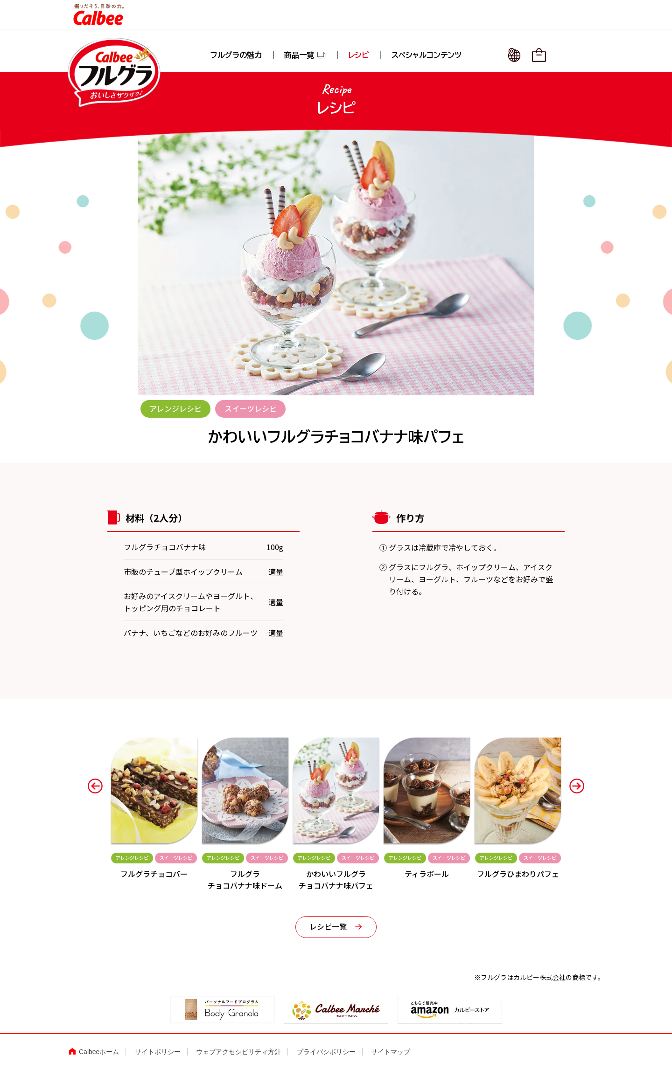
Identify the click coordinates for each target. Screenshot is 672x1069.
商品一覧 (305, 55)
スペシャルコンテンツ (427, 55)
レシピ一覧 (328, 926)
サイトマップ (390, 1051)
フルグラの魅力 (236, 55)
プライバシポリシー (326, 1051)
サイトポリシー (158, 1051)
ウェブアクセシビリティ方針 (238, 1051)
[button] (95, 786)
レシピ (358, 55)
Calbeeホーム (99, 1051)
